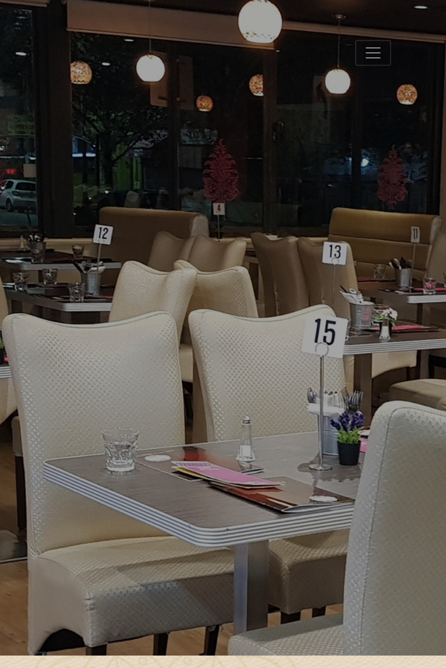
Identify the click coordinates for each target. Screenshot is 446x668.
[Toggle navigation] (373, 53)
